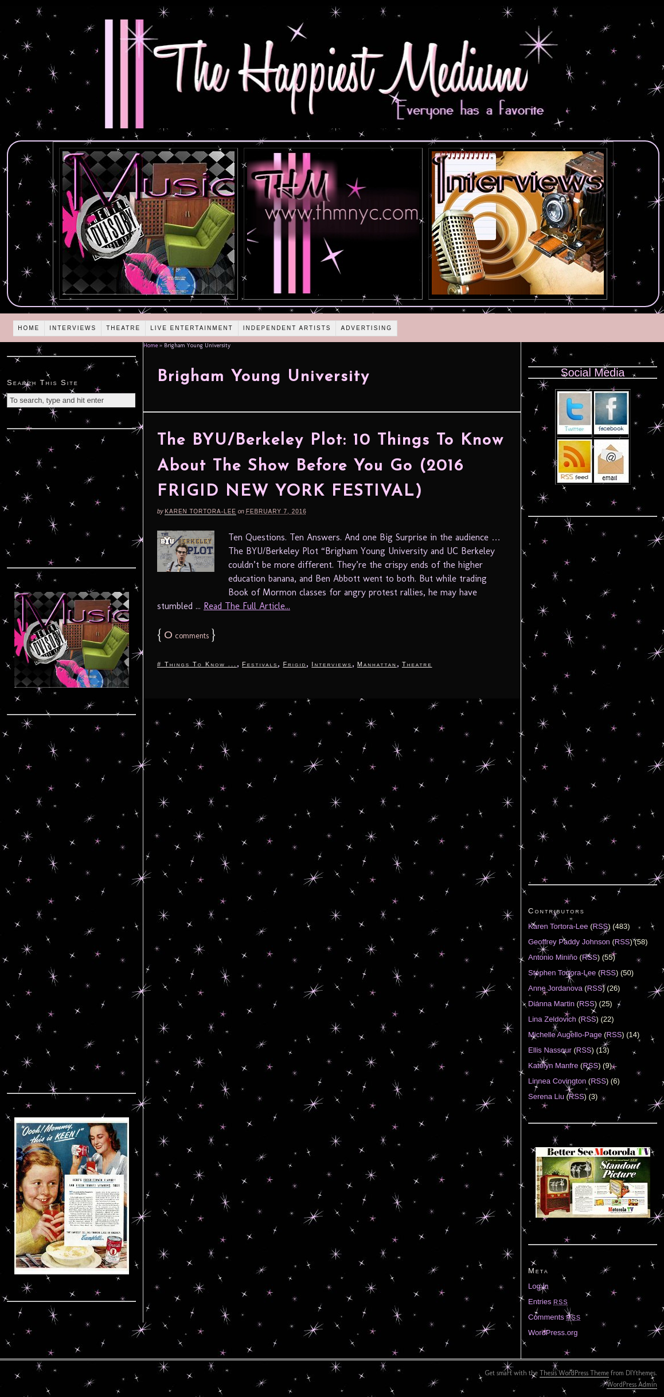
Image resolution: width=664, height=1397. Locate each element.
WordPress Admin (632, 1384)
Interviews (72, 328)
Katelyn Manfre (553, 1065)
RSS (600, 926)
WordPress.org (552, 1332)
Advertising (366, 328)
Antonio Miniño (552, 957)
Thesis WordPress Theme (574, 1373)
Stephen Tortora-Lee (562, 972)
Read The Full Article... (247, 606)
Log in (538, 1286)
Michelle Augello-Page (565, 1034)
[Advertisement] (71, 496)
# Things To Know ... (197, 664)
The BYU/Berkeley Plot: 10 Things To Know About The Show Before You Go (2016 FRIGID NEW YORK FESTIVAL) (330, 466)
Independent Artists (287, 328)
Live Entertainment (191, 328)
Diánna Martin (551, 1003)
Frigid (294, 664)
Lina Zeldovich (552, 1019)
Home (29, 328)
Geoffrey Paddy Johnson (569, 941)
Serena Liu (546, 1096)
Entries (548, 1301)
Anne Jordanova (555, 988)
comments (186, 636)
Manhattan (377, 664)
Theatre (123, 328)
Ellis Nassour (550, 1050)
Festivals (260, 664)
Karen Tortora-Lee (200, 511)
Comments (554, 1317)
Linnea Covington (557, 1081)
